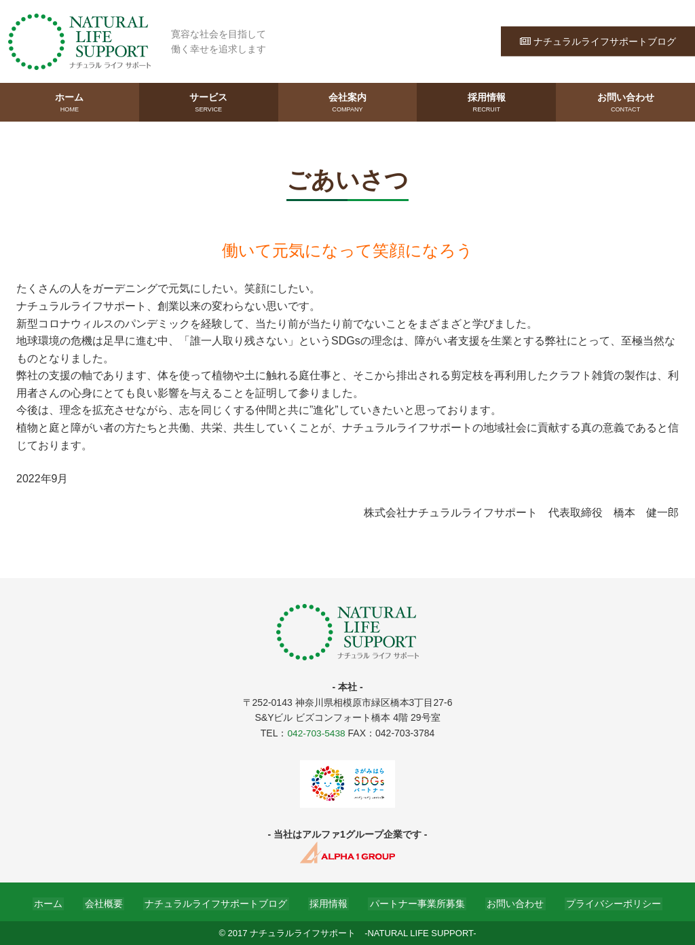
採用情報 (486, 102)
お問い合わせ (625, 102)
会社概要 (110, 902)
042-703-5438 (315, 732)
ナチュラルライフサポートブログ (598, 40)
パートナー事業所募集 (414, 902)
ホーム (69, 102)
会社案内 (348, 102)
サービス (208, 102)
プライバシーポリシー (604, 902)
